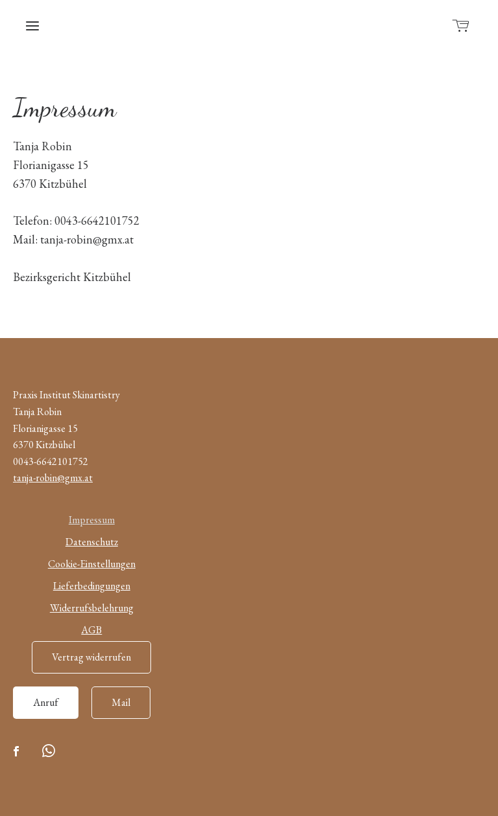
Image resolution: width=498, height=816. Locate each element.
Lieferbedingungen (91, 586)
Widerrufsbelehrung (92, 608)
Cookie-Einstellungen (92, 564)
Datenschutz (91, 542)
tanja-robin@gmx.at (53, 477)
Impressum (92, 520)
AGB (91, 630)
